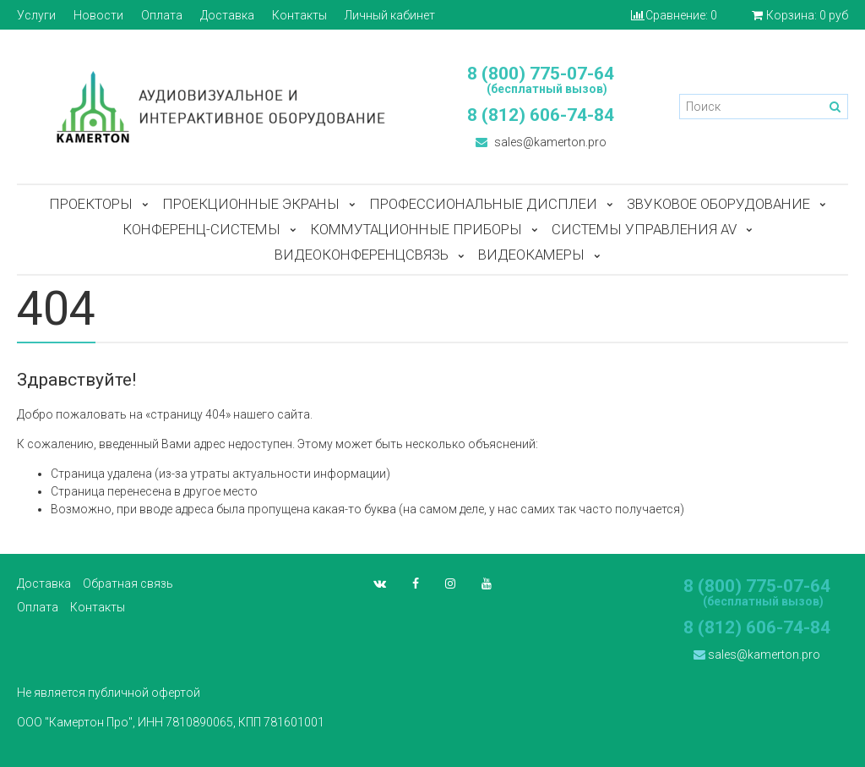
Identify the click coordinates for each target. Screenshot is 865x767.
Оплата (161, 15)
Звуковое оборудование (718, 203)
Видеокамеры (531, 254)
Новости (98, 15)
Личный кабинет (390, 15)
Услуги (36, 15)
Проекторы (91, 203)
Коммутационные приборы (416, 229)
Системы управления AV (644, 229)
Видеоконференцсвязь (362, 254)
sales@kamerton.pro (541, 142)
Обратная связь (128, 583)
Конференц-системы (201, 229)
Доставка (227, 15)
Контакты (299, 15)
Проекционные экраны (251, 203)
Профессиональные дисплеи (483, 203)
